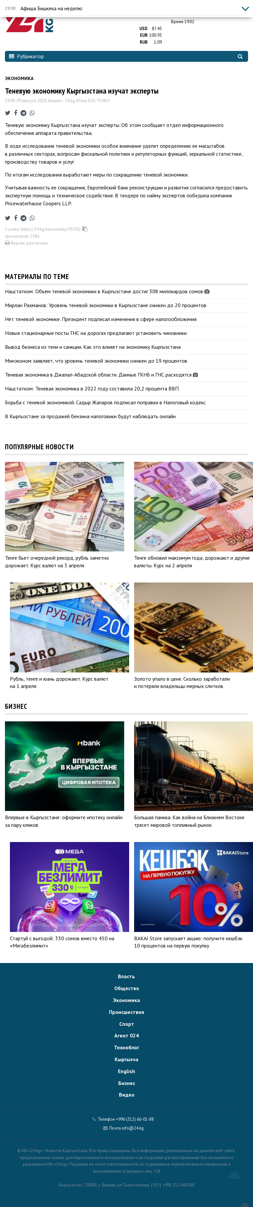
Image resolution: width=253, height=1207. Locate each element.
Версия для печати (26, 243)
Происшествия (126, 1012)
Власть (126, 976)
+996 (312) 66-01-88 (135, 1119)
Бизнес (126, 1083)
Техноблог (126, 1047)
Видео (126, 1094)
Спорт (126, 1024)
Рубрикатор (26, 56)
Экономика (19, 78)
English (126, 1071)
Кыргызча (126, 1059)
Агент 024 (126, 1035)
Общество (126, 988)
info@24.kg (133, 1128)
